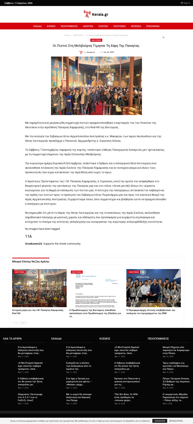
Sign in (185, 3)
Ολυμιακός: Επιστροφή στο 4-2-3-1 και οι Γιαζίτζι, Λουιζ (30, 397)
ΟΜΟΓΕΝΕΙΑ (96, 40)
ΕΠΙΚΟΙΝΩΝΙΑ (153, 26)
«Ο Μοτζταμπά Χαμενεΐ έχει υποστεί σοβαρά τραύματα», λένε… (30, 366)
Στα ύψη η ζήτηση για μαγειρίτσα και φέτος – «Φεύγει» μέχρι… (79, 381)
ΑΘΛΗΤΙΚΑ (88, 26)
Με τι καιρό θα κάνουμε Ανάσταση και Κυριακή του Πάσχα (79, 397)
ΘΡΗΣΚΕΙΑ (136, 26)
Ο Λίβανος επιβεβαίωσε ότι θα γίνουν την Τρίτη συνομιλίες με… (31, 381)
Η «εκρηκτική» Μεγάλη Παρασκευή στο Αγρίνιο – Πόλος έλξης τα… (175, 397)
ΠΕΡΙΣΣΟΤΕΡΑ (176, 421)
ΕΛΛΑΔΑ (37, 26)
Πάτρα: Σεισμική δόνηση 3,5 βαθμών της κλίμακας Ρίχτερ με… (176, 381)
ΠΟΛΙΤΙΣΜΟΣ (119, 26)
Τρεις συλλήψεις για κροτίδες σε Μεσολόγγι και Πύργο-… (175, 366)
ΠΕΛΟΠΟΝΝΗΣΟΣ (69, 26)
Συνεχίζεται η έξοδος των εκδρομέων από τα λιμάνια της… (78, 366)
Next (23, 323)
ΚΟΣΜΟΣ (51, 26)
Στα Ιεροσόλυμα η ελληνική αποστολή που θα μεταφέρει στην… (31, 350)
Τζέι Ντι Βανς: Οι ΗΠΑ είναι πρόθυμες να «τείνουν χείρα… (126, 397)
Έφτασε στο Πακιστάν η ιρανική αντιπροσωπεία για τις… (127, 381)
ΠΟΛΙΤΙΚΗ (103, 26)
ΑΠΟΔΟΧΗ (160, 421)
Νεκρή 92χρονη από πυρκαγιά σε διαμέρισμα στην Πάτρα (176, 350)
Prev (15, 323)
